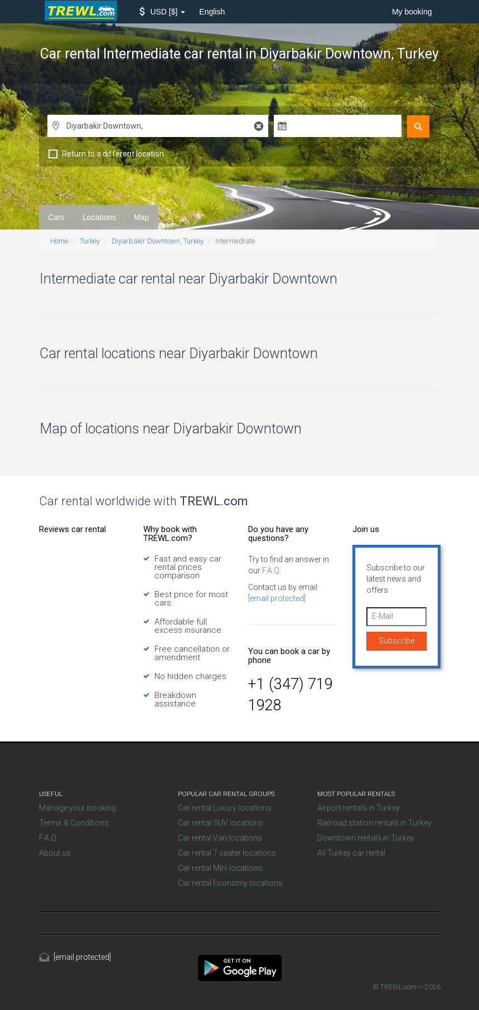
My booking (412, 11)
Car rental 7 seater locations (227, 852)
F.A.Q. (270, 570)
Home (59, 241)
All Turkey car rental (351, 852)
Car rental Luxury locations (225, 807)
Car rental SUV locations (220, 822)
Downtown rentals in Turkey (365, 837)
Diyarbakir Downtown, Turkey (158, 241)
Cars (57, 217)
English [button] (212, 11)
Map (141, 217)
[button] (162, 12)
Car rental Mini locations (220, 867)
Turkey (90, 241)
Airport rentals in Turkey (358, 807)
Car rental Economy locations (230, 883)
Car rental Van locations (220, 837)
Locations (99, 217)
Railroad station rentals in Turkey (374, 822)
